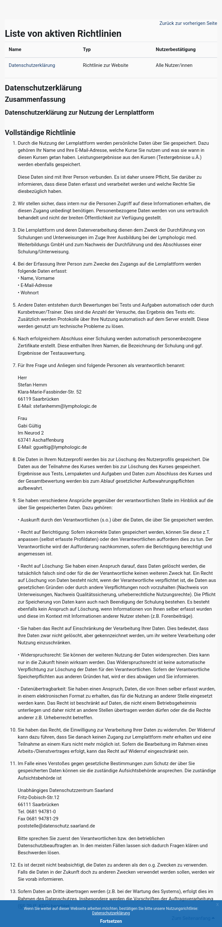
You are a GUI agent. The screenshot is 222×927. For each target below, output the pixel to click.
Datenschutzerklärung (111, 913)
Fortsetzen (111, 921)
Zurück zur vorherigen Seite (188, 23)
